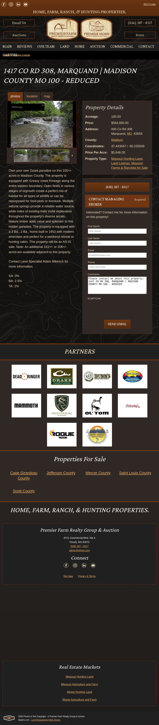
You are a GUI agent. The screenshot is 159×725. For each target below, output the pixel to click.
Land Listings (120, 163)
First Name (93, 226)
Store (140, 35)
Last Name (93, 238)
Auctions (19, 35)
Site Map (68, 576)
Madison (117, 140)
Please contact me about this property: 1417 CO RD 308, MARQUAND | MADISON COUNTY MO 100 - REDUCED (117, 285)
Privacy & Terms (87, 576)
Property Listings (21, 55)
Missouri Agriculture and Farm (79, 684)
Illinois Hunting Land (79, 692)
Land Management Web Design (46, 720)
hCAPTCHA (93, 298)
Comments (93, 274)
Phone (90, 262)
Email (90, 250)
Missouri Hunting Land (126, 158)
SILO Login (150, 4)
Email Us (19, 23)
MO (129, 133)
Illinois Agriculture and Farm (79, 699)
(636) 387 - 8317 (140, 23)
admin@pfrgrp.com (79, 550)
